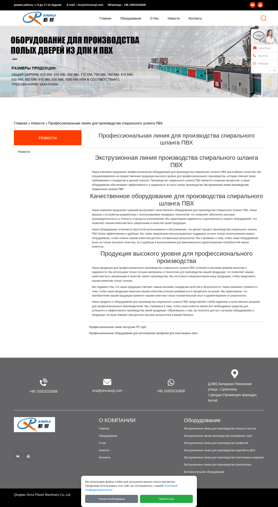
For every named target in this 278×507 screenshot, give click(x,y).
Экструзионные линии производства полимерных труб (218, 435)
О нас (102, 442)
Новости (38, 123)
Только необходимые (111, 498)
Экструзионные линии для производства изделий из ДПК (219, 450)
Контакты (104, 457)
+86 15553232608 (135, 4)
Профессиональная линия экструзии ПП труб (117, 327)
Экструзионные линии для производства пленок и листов (220, 428)
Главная (20, 123)
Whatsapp (260, 63)
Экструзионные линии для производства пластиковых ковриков (224, 457)
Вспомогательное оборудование (204, 471)
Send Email (261, 48)
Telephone (260, 55)
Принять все (166, 498)
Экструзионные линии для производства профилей (216, 442)
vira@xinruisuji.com (90, 4)
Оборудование (108, 435)
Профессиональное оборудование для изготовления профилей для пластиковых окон (143, 333)
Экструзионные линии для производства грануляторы (217, 464)
